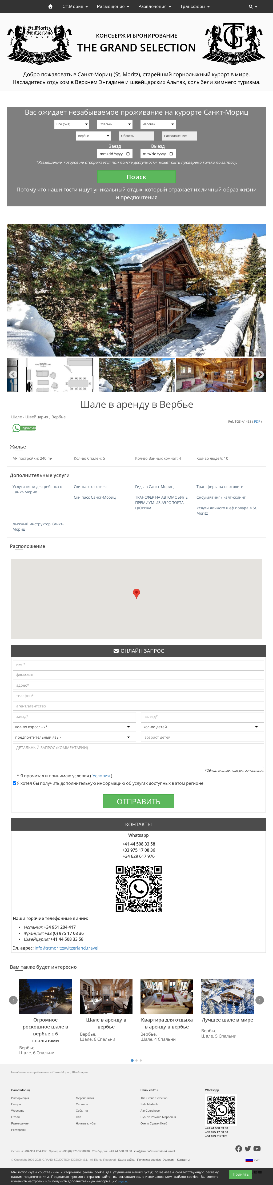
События (82, 1110)
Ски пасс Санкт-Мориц (95, 497)
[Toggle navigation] (253, 6)
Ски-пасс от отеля (90, 486)
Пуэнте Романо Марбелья (158, 1117)
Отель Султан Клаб (153, 1123)
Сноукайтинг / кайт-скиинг (221, 497)
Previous (13, 375)
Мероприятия (85, 1098)
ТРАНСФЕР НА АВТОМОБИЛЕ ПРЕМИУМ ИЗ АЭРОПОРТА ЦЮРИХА (161, 502)
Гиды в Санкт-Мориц (154, 486)
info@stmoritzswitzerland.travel (66, 948)
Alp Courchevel (150, 1110)
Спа (78, 1117)
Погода (16, 1104)
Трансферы (195, 6)
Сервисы (82, 1104)
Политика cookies (149, 1159)
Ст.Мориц (75, 6)
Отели (15, 1117)
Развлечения (154, 6)
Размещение (113, 6)
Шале (17, 416)
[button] (136, 594)
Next (260, 375)
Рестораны (18, 1129)
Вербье (58, 416)
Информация (20, 1098)
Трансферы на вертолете (219, 486)
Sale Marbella (149, 1104)
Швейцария (37, 416)
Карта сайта (126, 1159)
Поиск (136, 176)
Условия (102, 776)
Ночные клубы (86, 1123)
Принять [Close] (241, 1174)
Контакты (184, 1159)
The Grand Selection (153, 1098)
